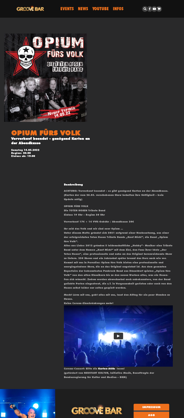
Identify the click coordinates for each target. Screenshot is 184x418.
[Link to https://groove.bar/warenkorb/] (159, 9)
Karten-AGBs (106, 368)
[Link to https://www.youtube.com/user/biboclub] (154, 9)
